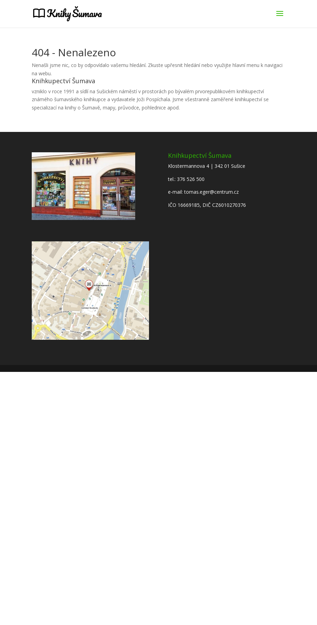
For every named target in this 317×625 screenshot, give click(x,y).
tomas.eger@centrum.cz (211, 192)
